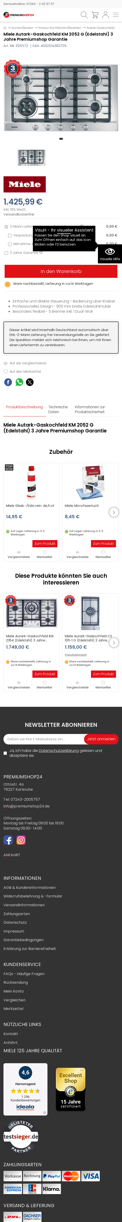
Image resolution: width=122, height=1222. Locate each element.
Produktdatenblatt (76, 655)
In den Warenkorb (61, 271)
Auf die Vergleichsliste (25, 363)
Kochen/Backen (22, 28)
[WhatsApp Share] (19, 382)
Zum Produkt (44, 543)
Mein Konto (13, 991)
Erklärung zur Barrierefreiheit (29, 948)
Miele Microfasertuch (82, 505)
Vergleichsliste (19, 555)
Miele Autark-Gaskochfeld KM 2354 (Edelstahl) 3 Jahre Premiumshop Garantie (29, 640)
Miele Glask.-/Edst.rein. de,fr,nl (30, 505)
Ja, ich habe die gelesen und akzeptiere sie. (55, 753)
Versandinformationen (24, 905)
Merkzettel (44, 555)
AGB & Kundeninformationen (29, 887)
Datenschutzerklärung (59, 750)
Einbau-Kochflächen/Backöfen (60, 28)
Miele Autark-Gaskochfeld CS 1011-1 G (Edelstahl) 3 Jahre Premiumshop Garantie (88, 640)
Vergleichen (14, 1000)
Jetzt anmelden (101, 739)
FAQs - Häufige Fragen (23, 973)
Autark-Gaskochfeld (100, 28)
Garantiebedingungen (23, 940)
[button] (61, 139)
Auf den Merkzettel (22, 371)
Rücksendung (15, 982)
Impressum (13, 931)
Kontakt (10, 1033)
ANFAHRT (11, 855)
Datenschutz (15, 922)
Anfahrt (10, 1042)
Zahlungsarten (16, 913)
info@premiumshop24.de (26, 806)
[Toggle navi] (116, 15)
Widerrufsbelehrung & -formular (33, 896)
